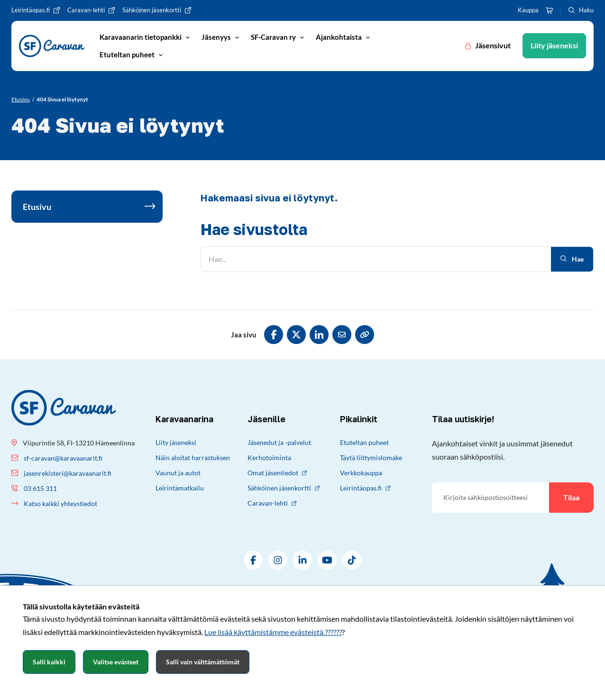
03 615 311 (40, 488)
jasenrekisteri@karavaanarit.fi (67, 473)
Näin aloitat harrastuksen (193, 457)
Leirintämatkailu (180, 488)
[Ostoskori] (549, 10)
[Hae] (376, 259)
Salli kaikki (49, 662)
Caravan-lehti (272, 503)
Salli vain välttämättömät (202, 662)
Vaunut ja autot (178, 473)
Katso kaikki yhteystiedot (60, 503)
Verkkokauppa (361, 473)
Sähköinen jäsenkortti (284, 488)
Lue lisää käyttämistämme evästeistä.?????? (273, 631)
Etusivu (37, 206)
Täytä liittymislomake (371, 457)
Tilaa (571, 497)
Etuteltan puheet (364, 442)
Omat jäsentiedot (277, 473)
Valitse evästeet (115, 662)
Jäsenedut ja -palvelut (279, 442)
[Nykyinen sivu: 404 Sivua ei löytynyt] (62, 99)
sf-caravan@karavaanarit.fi (63, 458)
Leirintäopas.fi (365, 488)
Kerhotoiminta (269, 457)
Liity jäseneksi (176, 442)
